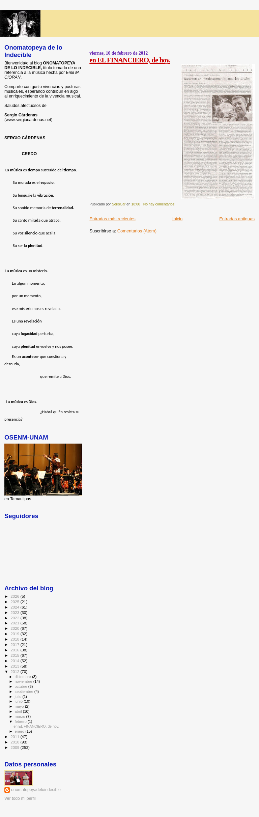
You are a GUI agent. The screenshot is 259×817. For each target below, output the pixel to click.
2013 (15, 666)
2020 (15, 628)
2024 (15, 607)
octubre (21, 686)
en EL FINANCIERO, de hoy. (129, 60)
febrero (21, 722)
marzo (20, 716)
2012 (15, 671)
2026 (15, 596)
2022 (15, 618)
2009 (15, 747)
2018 (15, 639)
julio (19, 697)
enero (20, 731)
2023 (15, 612)
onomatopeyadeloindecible (36, 789)
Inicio (177, 218)
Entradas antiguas (237, 218)
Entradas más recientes (112, 218)
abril (19, 711)
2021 (15, 623)
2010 (15, 742)
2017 (15, 644)
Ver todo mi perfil (20, 798)
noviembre (24, 681)
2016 (15, 650)
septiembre (24, 691)
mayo (20, 706)
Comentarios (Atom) (136, 230)
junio (19, 701)
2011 (15, 736)
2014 (15, 660)
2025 (15, 601)
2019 (15, 633)
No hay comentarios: (159, 204)
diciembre (23, 677)
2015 (15, 655)
